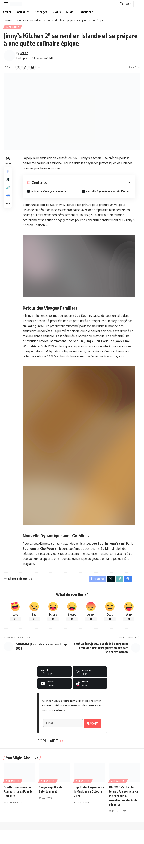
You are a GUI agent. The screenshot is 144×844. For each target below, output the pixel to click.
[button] (7, 3)
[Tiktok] (90, 685)
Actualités (13, 27)
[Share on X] (18, 68)
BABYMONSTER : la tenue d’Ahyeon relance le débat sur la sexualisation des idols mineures (124, 809)
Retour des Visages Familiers (48, 191)
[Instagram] (90, 673)
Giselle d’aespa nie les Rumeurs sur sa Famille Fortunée (19, 805)
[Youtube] (54, 685)
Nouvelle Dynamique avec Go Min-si (107, 191)
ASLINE (24, 53)
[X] (54, 673)
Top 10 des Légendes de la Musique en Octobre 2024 (88, 805)
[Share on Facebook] (8, 172)
